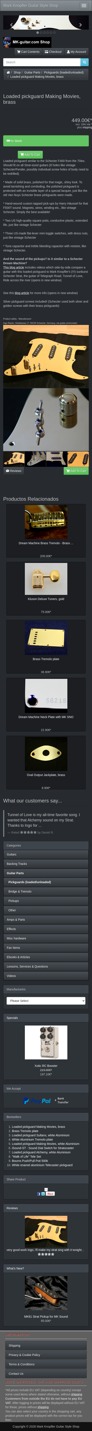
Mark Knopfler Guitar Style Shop (30, 5)
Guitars (11, 854)
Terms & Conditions (21, 1364)
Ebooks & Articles (18, 957)
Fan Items (13, 947)
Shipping (14, 1345)
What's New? (15, 1268)
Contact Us (16, 1373)
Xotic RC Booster (46, 1065)
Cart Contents (28, 51)
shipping (87, 127)
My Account (76, 51)
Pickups (13, 901)
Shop (17, 72)
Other (11, 910)
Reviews (13, 471)
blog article (22, 293)
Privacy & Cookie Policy (24, 1355)
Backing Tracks (17, 864)
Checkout (53, 51)
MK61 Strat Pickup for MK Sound (46, 1316)
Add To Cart (30, 154)
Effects (11, 929)
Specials (12, 1018)
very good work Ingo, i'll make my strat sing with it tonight (44, 1250)
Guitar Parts (32, 72)
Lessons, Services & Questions (27, 966)
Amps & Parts (16, 919)
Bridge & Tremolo (19, 891)
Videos (11, 976)
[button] (9, 22)
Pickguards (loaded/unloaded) (64, 72)
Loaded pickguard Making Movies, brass (37, 76)
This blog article (13, 267)
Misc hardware (16, 938)
